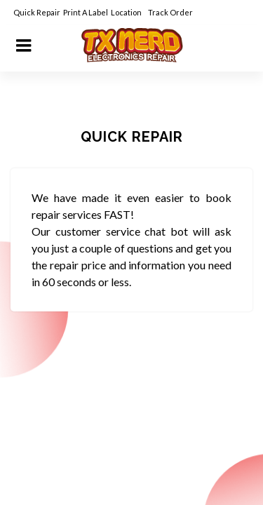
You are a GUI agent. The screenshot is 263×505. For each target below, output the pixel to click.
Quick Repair (36, 12)
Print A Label (85, 12)
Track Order (171, 12)
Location (127, 12)
